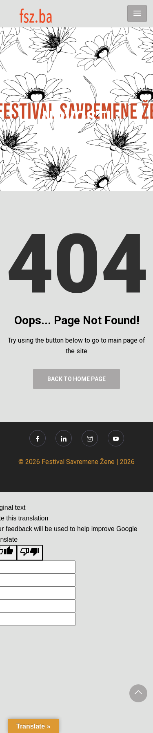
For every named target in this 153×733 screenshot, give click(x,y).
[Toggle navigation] (137, 13)
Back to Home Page (76, 379)
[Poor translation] (30, 552)
